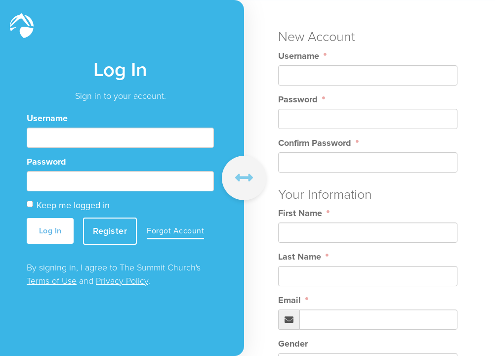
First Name (301, 213)
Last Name (301, 256)
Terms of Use (52, 280)
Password (46, 162)
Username (47, 118)
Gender (293, 343)
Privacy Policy (122, 280)
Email (290, 300)
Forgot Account (176, 231)
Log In (50, 230)
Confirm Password (316, 142)
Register (110, 230)
